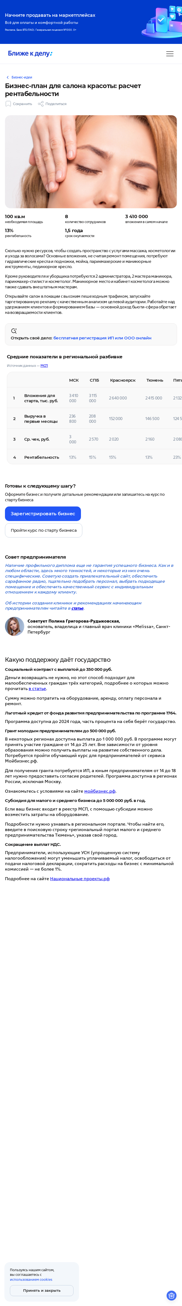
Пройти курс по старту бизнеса (44, 530)
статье (77, 608)
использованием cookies (31, 1279)
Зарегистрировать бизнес (43, 513)
